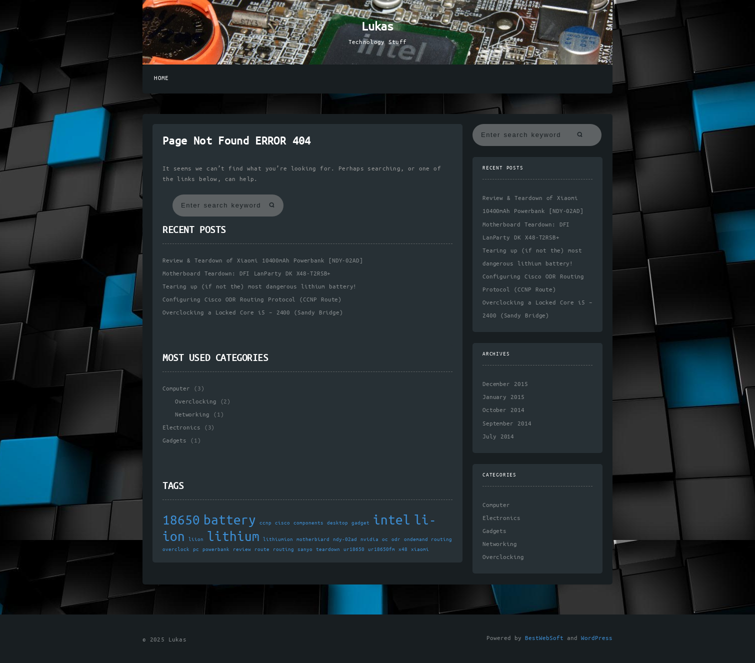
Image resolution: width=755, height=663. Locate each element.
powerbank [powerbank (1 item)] (216, 549)
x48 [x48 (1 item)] (403, 549)
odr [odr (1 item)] (396, 539)
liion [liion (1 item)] (196, 539)
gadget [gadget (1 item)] (361, 523)
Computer (176, 388)
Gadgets (174, 440)
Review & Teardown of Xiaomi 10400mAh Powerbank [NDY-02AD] (262, 260)
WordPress (596, 638)
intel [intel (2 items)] (391, 520)
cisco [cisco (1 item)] (282, 523)
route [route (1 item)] (262, 549)
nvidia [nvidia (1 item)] (369, 539)
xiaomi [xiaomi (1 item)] (420, 549)
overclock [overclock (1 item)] (176, 549)
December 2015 (505, 384)
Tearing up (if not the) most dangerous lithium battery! (259, 286)
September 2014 (506, 424)
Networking (192, 414)
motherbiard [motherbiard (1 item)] (313, 539)
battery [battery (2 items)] (230, 520)
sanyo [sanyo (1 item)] (305, 549)
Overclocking (195, 402)
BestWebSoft (544, 638)
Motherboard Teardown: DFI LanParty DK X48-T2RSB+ (246, 274)
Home (161, 78)
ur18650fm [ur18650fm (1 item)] (381, 549)
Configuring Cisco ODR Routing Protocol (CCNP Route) (252, 300)
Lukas (377, 27)
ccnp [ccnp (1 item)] (266, 523)
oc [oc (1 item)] (385, 539)
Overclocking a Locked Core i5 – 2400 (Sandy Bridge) (252, 312)
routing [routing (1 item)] (283, 549)
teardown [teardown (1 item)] (328, 549)
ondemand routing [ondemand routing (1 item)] (428, 539)
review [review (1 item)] (242, 549)
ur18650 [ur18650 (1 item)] (354, 549)
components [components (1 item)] (309, 523)
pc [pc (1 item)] (196, 549)
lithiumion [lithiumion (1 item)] (278, 539)
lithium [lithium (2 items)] (233, 537)
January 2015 (503, 397)
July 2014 (498, 436)
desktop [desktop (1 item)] (337, 523)
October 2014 (503, 410)
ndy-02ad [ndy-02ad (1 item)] (345, 539)
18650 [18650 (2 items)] (181, 520)
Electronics (181, 428)
